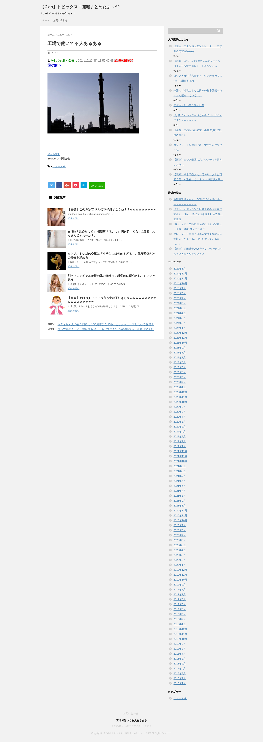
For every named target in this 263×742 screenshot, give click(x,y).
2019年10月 (180, 579)
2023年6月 (180, 362)
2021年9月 (180, 466)
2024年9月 (180, 288)
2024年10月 (180, 283)
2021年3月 (180, 495)
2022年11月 (180, 397)
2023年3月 (180, 377)
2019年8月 (180, 589)
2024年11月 (180, 278)
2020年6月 (180, 540)
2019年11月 (180, 574)
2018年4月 (180, 668)
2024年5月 (180, 308)
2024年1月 (180, 327)
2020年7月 (180, 535)
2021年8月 (180, 471)
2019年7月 (180, 594)
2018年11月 (180, 633)
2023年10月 (180, 342)
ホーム (45, 20)
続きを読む (53, 154)
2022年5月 (180, 426)
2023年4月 (180, 372)
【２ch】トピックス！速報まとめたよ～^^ (80, 7)
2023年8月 (180, 352)
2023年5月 (180, 367)
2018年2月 (180, 678)
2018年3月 (180, 673)
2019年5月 (180, 604)
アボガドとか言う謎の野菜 (189, 105)
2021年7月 (180, 475)
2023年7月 (180, 357)
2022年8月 (180, 411)
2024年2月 (180, 322)
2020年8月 (180, 530)
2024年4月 (180, 313)
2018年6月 (180, 658)
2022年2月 (180, 441)
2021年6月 (180, 480)
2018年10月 (180, 638)
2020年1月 (180, 564)
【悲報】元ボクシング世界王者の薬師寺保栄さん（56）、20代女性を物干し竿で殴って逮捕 (198, 214)
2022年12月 (180, 392)
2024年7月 (180, 298)
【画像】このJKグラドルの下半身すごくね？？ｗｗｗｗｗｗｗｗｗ (112, 209)
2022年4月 (180, 431)
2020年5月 (180, 545)
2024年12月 (180, 273)
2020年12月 (180, 510)
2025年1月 (180, 268)
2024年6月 (180, 303)
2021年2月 (180, 500)
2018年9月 (180, 643)
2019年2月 (180, 619)
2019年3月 (180, 614)
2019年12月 (180, 569)
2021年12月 (180, 451)
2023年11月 (180, 337)
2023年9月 (180, 347)
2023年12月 (180, 332)
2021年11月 (180, 456)
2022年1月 (180, 446)
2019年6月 (180, 599)
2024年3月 (180, 318)
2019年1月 (180, 624)
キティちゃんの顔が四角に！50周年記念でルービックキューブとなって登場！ (106, 324)
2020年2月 (180, 559)
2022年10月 (180, 401)
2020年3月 (180, 554)
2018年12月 (180, 629)
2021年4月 (180, 490)
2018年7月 (180, 653)
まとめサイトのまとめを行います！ (131, 726)
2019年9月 (180, 584)
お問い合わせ (60, 20)
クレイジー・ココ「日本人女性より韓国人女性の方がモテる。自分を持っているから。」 (198, 238)
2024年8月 (180, 293)
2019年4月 (180, 609)
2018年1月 (180, 683)
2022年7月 (180, 416)
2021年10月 (180, 461)
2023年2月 (180, 382)
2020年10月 (180, 520)
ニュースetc (59, 166)
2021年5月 (180, 485)
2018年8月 (180, 648)
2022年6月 (180, 421)
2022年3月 (180, 436)
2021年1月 (180, 505)
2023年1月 (180, 387)
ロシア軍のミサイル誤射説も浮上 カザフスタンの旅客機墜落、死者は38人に (106, 329)
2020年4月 (180, 550)
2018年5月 (180, 663)
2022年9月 (180, 406)
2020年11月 (180, 515)
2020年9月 (180, 525)
